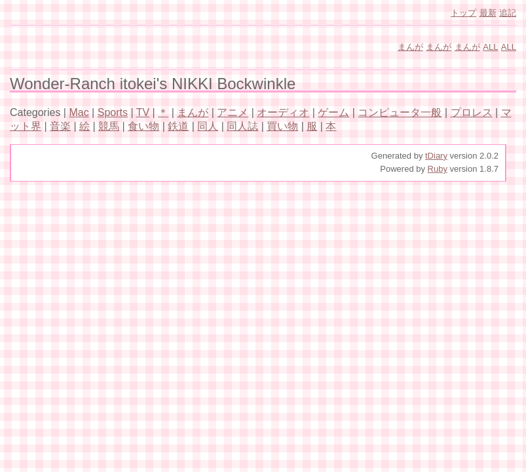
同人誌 (242, 126)
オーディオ (283, 112)
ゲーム (333, 112)
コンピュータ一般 (399, 112)
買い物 (282, 126)
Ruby (437, 169)
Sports (113, 112)
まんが (410, 47)
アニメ (232, 112)
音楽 (60, 126)
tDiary (436, 156)
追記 (507, 13)
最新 (488, 13)
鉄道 (178, 126)
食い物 (143, 126)
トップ (463, 13)
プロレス (472, 112)
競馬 (108, 126)
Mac (78, 112)
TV (142, 112)
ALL (490, 47)
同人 (207, 126)
